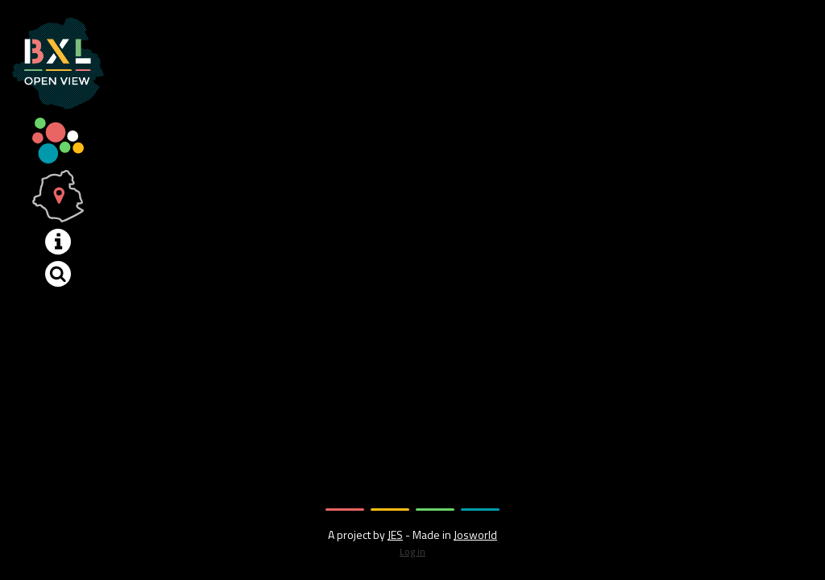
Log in (412, 551)
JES (395, 534)
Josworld (475, 534)
